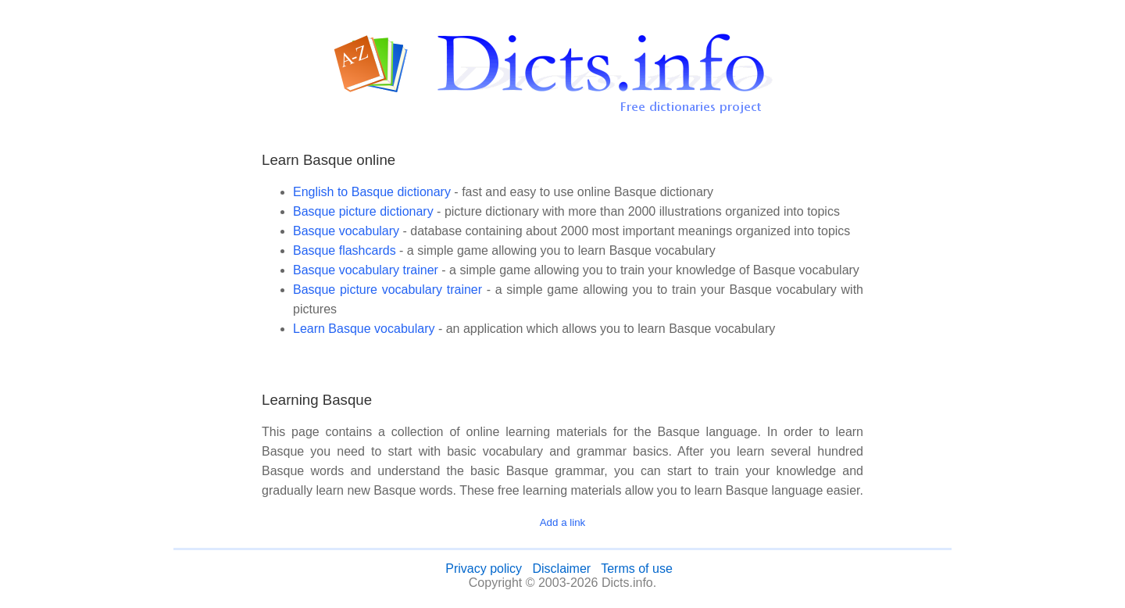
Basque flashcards (344, 250)
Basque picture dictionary (363, 211)
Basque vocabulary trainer (365, 270)
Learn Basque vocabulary (363, 328)
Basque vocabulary (346, 231)
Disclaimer (561, 568)
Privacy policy (483, 568)
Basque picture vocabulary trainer (387, 289)
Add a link (563, 522)
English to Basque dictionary (372, 191)
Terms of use (637, 568)
